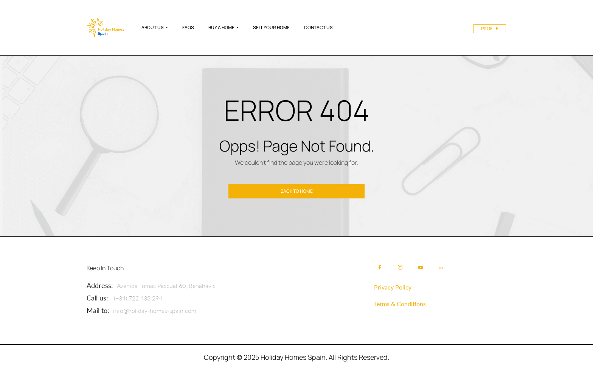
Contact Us (318, 27)
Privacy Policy (392, 287)
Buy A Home (221, 27)
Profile (489, 28)
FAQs (188, 27)
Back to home (297, 191)
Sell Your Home (271, 27)
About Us (152, 27)
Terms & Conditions (400, 303)
